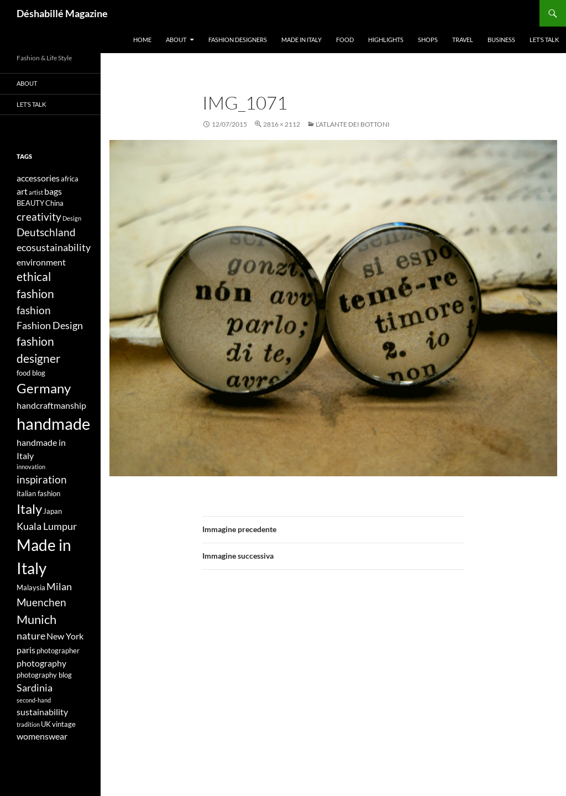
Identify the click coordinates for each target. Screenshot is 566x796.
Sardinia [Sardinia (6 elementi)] (35, 688)
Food (345, 39)
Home (142, 39)
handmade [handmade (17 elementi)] (53, 423)
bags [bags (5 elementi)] (53, 191)
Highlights (385, 39)
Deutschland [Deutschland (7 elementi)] (46, 232)
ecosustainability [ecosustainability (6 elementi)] (54, 247)
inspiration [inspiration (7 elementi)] (42, 479)
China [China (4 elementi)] (54, 203)
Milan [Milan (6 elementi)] (59, 586)
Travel (462, 39)
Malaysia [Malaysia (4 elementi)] (31, 587)
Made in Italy (301, 39)
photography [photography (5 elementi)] (41, 663)
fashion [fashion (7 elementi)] (34, 310)
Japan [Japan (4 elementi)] (52, 511)
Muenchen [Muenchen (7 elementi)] (41, 602)
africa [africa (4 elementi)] (69, 178)
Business (501, 39)
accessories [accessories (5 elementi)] (38, 178)
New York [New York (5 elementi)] (64, 636)
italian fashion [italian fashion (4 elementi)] (38, 493)
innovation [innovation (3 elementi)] (31, 466)
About (176, 39)
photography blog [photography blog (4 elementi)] (44, 674)
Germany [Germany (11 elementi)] (44, 388)
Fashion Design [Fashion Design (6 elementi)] (50, 325)
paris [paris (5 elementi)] (26, 649)
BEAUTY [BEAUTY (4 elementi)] (30, 203)
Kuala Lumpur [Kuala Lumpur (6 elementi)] (47, 526)
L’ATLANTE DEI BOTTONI (353, 124)
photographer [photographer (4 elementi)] (58, 650)
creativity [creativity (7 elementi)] (39, 216)
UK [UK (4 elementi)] (46, 724)
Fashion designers (237, 39)
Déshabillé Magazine (62, 13)
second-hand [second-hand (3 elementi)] (34, 700)
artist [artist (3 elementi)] (36, 192)
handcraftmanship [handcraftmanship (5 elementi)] (51, 405)
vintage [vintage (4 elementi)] (64, 724)
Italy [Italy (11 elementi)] (29, 509)
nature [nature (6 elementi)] (31, 636)
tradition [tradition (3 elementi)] (28, 724)
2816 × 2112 (281, 124)
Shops (428, 39)
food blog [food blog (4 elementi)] (31, 372)
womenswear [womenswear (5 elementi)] (42, 736)
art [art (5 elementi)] (22, 191)
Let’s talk (544, 39)
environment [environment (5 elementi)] (41, 262)
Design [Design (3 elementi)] (71, 218)
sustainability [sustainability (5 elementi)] (42, 711)
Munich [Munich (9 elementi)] (36, 619)
